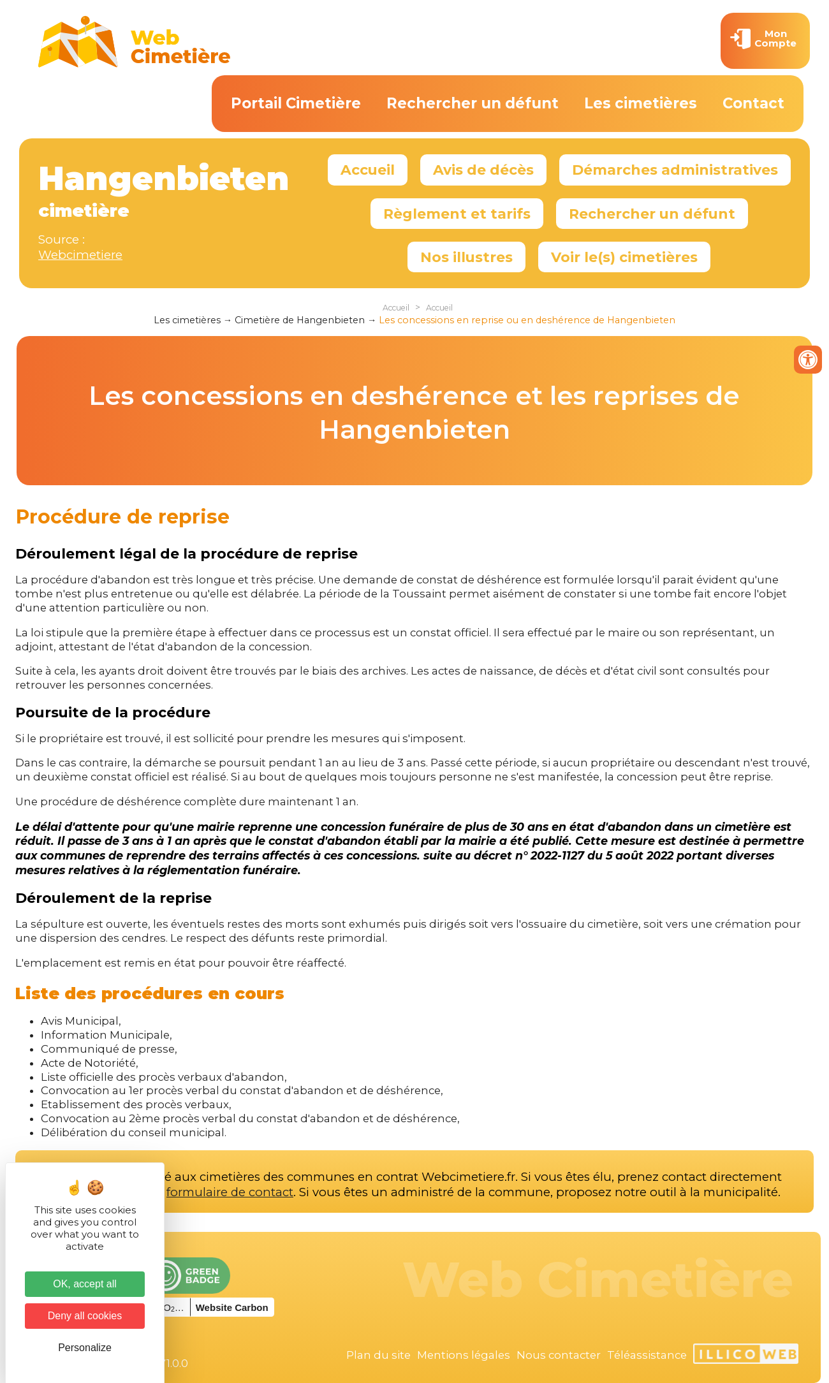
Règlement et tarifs (457, 213)
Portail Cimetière (296, 103)
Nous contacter (559, 1355)
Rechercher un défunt (472, 103)
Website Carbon (232, 1307)
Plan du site (378, 1355)
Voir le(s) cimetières (624, 257)
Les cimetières (640, 103)
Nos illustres (466, 257)
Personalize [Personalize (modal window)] (85, 1347)
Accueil (368, 169)
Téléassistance (647, 1355)
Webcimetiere (80, 254)
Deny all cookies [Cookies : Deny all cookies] (85, 1315)
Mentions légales (463, 1355)
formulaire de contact (229, 1192)
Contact (753, 103)
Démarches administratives (675, 169)
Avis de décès (483, 169)
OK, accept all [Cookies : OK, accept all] (85, 1283)
